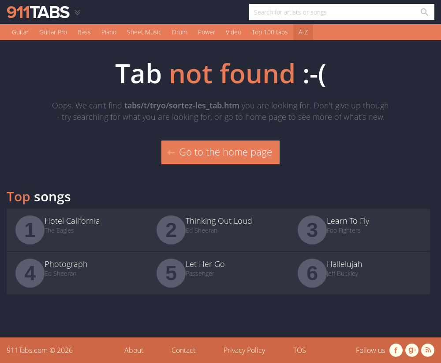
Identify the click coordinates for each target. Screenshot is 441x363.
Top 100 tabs (270, 32)
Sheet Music (144, 32)
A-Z (303, 32)
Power (206, 32)
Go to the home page (219, 151)
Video (233, 32)
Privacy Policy (244, 350)
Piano (108, 32)
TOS (299, 350)
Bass (84, 32)
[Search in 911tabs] (424, 12)
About (133, 350)
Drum (179, 32)
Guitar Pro (53, 32)
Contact (183, 350)
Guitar (20, 32)
